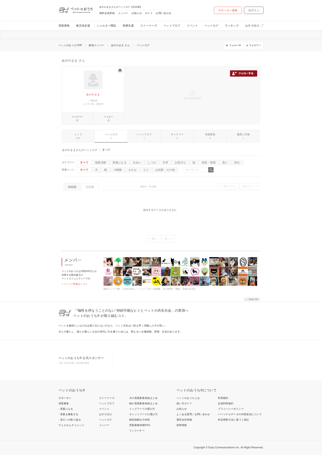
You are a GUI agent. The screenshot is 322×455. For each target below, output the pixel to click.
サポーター (65, 398)
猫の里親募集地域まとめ (143, 403)
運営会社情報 (184, 419)
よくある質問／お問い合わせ (193, 414)
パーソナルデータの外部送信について (240, 414)
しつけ (152, 162)
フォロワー (77, 116)
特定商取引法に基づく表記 (233, 419)
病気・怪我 (209, 162)
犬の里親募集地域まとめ (143, 398)
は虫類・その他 (165, 169)
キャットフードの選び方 (143, 414)
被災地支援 (83, 25)
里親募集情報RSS (139, 425)
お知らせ (137, 13)
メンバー (123, 13)
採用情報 (181, 425)
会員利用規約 (225, 403)
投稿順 (72, 186)
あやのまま (93, 94)
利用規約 (223, 398)
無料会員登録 (107, 13)
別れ (237, 162)
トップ (78, 134)
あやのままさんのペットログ (79, 150)
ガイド (149, 13)
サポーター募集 (228, 10)
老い (225, 162)
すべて (84, 162)
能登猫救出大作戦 (139, 419)
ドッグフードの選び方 (142, 408)
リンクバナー (137, 430)
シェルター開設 (106, 25)
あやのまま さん (120, 45)
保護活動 (100, 162)
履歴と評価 (243, 134)
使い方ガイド (184, 403)
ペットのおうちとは (188, 398)
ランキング (232, 25)
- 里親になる (66, 408)
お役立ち (180, 162)
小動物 (118, 169)
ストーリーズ (148, 25)
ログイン (253, 10)
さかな (132, 169)
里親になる (119, 162)
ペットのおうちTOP (70, 45)
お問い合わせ (163, 13)
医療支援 (128, 25)
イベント (192, 25)
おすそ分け (252, 25)
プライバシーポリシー (231, 408)
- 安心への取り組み (70, 419)
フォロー (108, 116)
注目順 (90, 186)
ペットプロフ (172, 25)
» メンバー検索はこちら (75, 284)
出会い (137, 162)
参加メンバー (96, 45)
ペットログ (211, 25)
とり (146, 169)
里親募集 (64, 25)
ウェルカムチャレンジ (71, 425)
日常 (165, 162)
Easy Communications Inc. (224, 447)
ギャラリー (177, 134)
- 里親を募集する (68, 414)
